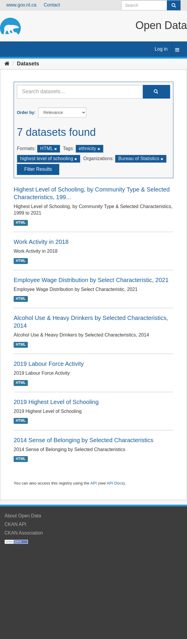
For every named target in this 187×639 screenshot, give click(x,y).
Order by (25, 112)
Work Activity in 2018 (41, 242)
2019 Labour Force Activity (49, 363)
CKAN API (15, 524)
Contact (52, 4)
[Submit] (173, 5)
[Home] (6, 64)
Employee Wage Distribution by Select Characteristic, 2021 (91, 280)
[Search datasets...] (80, 92)
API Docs (115, 483)
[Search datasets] (151, 5)
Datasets (28, 64)
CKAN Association (23, 532)
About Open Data (22, 515)
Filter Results (38, 169)
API (93, 483)
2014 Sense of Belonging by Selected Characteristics (83, 440)
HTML (20, 222)
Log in (161, 48)
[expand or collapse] (177, 50)
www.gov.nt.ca (21, 4)
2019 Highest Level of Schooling (56, 402)
